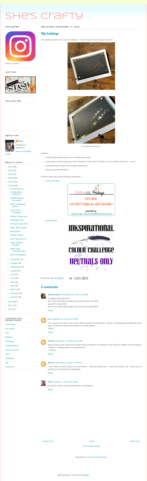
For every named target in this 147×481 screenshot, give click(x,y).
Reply (50, 310)
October (14, 263)
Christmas (9, 341)
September (15, 267)
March (13, 289)
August (14, 271)
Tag (6, 362)
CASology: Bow (16, 220)
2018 (10, 178)
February (15, 293)
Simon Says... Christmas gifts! (18, 250)
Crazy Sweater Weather (16, 243)
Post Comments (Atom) (97, 457)
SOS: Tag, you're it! (18, 239)
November (15, 259)
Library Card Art (12, 350)
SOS (7, 354)
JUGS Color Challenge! (15, 211)
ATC (7, 333)
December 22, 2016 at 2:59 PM (68, 363)
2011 (10, 309)
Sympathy (9, 358)
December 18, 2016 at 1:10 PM (75, 294)
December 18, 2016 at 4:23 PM (65, 319)
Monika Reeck (54, 294)
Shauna (51, 341)
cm (49, 319)
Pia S (50, 382)
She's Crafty (44, 16)
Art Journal (10, 329)
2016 (10, 185)
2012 (10, 305)
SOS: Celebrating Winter (17, 205)
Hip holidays (15, 231)
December (15, 189)
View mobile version (91, 446)
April (13, 286)
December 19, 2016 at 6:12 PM (69, 341)
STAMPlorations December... (17, 199)
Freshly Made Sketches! (16, 193)
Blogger (85, 475)
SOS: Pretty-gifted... (18, 255)
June (13, 278)
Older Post (135, 441)
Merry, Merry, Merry (18, 228)
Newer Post (48, 441)
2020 (10, 170)
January (14, 297)
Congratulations (12, 345)
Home (91, 441)
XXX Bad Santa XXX (19, 224)
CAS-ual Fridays (53, 181)
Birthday (8, 337)
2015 (10, 302)
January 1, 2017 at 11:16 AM (66, 382)
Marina (51, 363)
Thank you (9, 367)
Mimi (21, 141)
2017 (10, 182)
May (13, 282)
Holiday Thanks (16, 235)
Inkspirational (51, 220)
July (13, 274)
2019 (10, 174)
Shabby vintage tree (18, 216)
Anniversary (10, 324)
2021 (10, 167)
